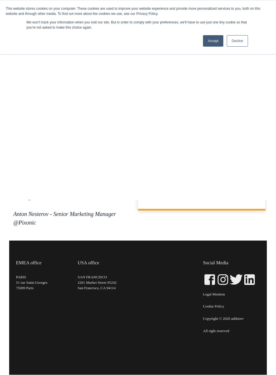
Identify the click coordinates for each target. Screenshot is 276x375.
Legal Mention (214, 294)
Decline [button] (237, 41)
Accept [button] (213, 41)
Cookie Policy (213, 307)
